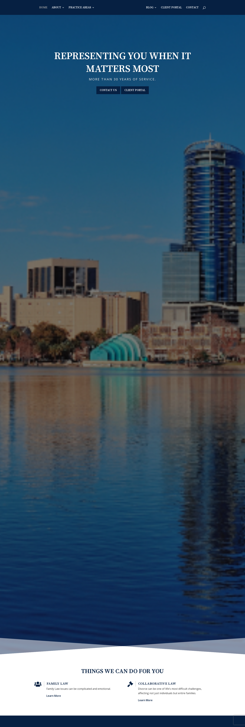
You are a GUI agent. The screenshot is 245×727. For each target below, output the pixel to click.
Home (43, 7)
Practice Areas (80, 7)
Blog (149, 7)
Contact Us (108, 90)
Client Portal (171, 7)
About (56, 7)
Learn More (64, 693)
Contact (192, 7)
